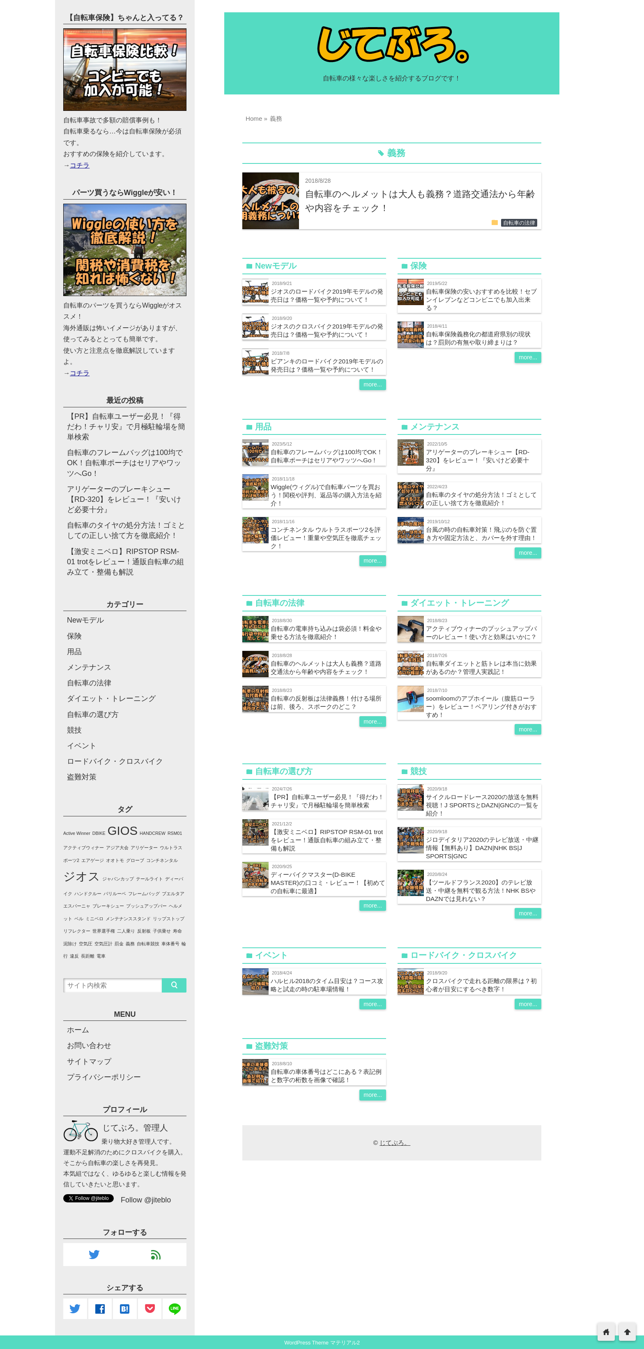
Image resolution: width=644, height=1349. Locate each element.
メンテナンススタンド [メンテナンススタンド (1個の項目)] (128, 918)
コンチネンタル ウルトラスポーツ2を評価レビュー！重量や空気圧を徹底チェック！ (326, 537)
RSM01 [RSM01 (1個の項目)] (175, 833)
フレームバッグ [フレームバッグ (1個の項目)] (144, 893)
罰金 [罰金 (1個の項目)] (119, 943)
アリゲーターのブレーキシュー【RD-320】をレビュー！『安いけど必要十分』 (477, 460)
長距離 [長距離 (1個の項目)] (87, 956)
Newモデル (85, 620)
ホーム (78, 1030)
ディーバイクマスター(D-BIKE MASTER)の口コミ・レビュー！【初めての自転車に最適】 (328, 882)
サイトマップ (89, 1061)
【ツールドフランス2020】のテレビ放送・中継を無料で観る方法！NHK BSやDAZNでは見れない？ (481, 890)
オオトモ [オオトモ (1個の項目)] (115, 860)
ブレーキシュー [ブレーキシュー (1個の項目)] (108, 905)
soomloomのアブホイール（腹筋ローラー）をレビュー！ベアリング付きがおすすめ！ (481, 706)
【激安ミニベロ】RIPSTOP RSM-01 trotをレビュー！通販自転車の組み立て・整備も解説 (327, 840)
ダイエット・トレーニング (111, 698)
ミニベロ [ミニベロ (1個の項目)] (94, 918)
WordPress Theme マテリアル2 (322, 1343)
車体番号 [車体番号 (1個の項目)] (170, 943)
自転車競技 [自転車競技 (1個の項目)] (148, 943)
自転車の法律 (519, 223)
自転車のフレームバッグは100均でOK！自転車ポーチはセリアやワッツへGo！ (125, 462)
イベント (82, 746)
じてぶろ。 (395, 1142)
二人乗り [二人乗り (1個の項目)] (126, 930)
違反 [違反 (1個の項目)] (74, 956)
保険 (74, 636)
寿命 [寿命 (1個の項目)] (177, 930)
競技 (74, 730)
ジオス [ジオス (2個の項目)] (81, 876)
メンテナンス (89, 667)
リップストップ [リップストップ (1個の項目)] (168, 918)
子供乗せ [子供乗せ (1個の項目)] (162, 930)
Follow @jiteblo (146, 1200)
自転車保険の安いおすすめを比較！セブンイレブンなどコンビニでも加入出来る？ (481, 299)
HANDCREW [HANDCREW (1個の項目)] (153, 833)
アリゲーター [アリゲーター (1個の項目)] (144, 847)
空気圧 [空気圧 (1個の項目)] (85, 943)
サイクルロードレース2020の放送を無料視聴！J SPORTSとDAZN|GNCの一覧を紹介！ (482, 805)
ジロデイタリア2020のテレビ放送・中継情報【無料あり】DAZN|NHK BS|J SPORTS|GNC (482, 847)
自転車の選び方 (93, 714)
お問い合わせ (89, 1045)
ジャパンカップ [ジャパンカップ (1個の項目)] (118, 878)
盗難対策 (82, 777)
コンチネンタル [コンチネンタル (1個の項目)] (162, 860)
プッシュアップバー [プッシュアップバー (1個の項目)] (146, 905)
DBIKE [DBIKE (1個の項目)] (99, 833)
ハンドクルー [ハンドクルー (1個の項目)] (87, 893)
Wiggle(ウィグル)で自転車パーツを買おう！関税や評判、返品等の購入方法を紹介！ (326, 495)
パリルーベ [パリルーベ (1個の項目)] (115, 893)
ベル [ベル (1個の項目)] (78, 918)
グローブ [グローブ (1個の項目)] (135, 860)
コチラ (80, 165)
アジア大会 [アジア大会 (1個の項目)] (117, 847)
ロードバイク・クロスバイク (115, 761)
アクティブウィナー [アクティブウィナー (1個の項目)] (83, 847)
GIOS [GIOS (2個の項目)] (123, 830)
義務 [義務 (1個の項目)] (130, 943)
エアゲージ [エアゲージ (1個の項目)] (92, 860)
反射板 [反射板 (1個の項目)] (144, 930)
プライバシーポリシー (104, 1077)
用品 (74, 652)
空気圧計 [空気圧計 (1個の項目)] (103, 943)
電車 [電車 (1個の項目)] (101, 956)
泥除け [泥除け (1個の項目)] (70, 943)
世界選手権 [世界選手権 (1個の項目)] (103, 930)
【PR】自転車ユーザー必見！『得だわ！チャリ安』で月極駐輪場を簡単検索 (126, 426)
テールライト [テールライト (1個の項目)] (149, 878)
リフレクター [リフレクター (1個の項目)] (76, 930)
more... (372, 384)
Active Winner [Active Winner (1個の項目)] (76, 833)
